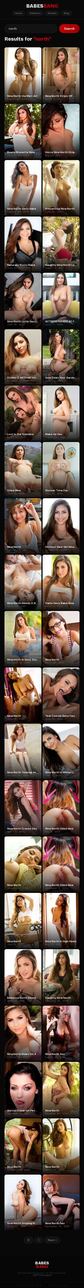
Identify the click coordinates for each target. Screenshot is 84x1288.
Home (18, 13)
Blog (66, 13)
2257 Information (42, 1275)
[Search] (30, 28)
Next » (52, 1240)
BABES (42, 6)
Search (69, 29)
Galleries (35, 13)
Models (52, 13)
